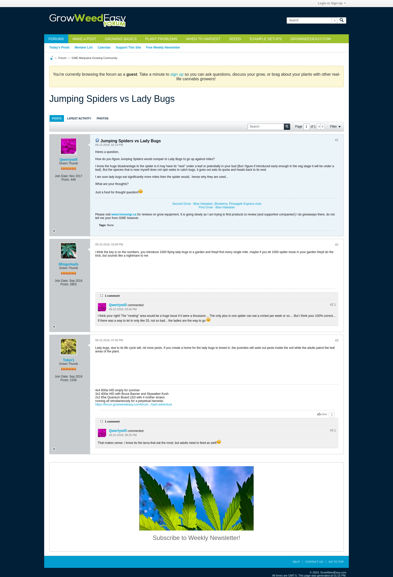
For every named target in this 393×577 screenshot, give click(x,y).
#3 (336, 340)
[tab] (56, 118)
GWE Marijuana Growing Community (94, 57)
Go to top (336, 561)
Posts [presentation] (56, 118)
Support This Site (128, 47)
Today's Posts (59, 47)
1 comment (112, 295)
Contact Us (314, 561)
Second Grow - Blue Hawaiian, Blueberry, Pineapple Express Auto (216, 204)
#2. (333, 304)
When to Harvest (203, 39)
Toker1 (68, 360)
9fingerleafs (69, 264)
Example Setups (266, 39)
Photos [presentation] (102, 118)
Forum (62, 57)
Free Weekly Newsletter (163, 47)
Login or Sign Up (332, 3)
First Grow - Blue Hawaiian (217, 207)
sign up (177, 74)
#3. (333, 430)
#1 (336, 140)
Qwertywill (68, 160)
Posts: (65, 179)
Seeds (235, 39)
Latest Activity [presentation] (79, 118)
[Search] (312, 20)
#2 (336, 244)
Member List (84, 47)
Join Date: (62, 176)
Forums (56, 39)
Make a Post (84, 39)
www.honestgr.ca (123, 214)
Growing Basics (121, 39)
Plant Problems (161, 39)
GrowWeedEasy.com (310, 39)
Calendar (104, 47)
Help (296, 561)
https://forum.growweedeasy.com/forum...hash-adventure (133, 404)
